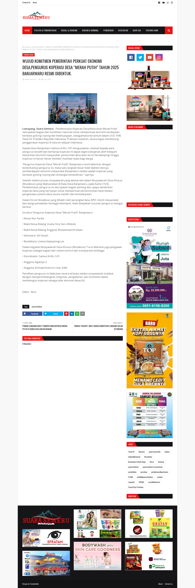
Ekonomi (142, 451)
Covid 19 (131, 451)
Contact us (169, 583)
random (160, 477)
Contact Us (26, 2)
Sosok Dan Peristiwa (135, 487)
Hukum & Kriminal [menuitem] (90, 30)
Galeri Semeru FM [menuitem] (33, 38)
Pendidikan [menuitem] (108, 30)
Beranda (26, 47)
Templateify (34, 583)
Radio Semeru (31, 79)
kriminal (161, 462)
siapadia (131, 482)
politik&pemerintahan (145, 477)
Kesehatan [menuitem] (123, 30)
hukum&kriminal (134, 456)
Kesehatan (148, 456)
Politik (130, 477)
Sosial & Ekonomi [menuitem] (69, 30)
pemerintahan (38, 47)
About (160, 583)
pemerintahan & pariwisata (152, 467)
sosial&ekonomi (154, 482)
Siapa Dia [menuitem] (137, 30)
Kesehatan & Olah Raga (137, 462)
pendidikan (132, 472)
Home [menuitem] (27, 30)
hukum (167, 451)
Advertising (133, 219)
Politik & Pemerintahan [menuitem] (45, 30)
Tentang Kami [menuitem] (152, 30)
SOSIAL (141, 482)
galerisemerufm (155, 451)
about (35, 2)
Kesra (152, 462)
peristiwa (144, 472)
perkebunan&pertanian (159, 472)
